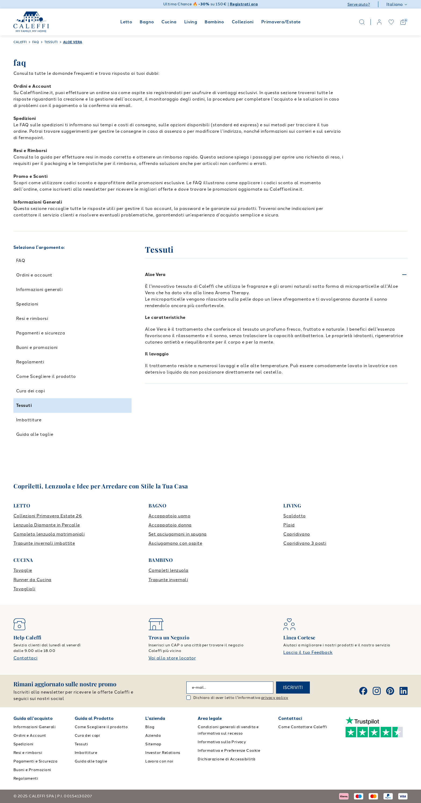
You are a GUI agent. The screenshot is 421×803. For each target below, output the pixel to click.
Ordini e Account (29, 735)
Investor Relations (162, 752)
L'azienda (155, 718)
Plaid (289, 525)
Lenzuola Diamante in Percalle (46, 525)
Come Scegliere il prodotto (46, 376)
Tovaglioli (24, 588)
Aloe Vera (155, 274)
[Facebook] (363, 691)
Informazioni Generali (34, 727)
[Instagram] (377, 691)
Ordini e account (34, 275)
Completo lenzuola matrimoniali (49, 534)
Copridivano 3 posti (304, 543)
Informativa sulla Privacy (222, 742)
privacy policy (274, 697)
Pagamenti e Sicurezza (35, 761)
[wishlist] (391, 22)
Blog (150, 727)
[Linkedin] (404, 691)
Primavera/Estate (281, 21)
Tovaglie (22, 570)
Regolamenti (30, 361)
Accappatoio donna (170, 525)
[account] (379, 22)
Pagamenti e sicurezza (40, 333)
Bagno (147, 21)
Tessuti (24, 405)
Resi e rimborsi (32, 318)
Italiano (397, 4)
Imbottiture (28, 419)
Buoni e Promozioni (32, 770)
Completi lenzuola (168, 570)
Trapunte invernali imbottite (44, 543)
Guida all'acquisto (33, 718)
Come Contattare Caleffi (302, 727)
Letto (126, 21)
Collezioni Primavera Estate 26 (47, 515)
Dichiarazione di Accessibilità (226, 759)
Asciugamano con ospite (175, 543)
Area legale (210, 718)
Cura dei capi (30, 390)
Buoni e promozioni (37, 347)
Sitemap (153, 744)
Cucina (168, 21)
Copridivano (296, 534)
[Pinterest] (390, 691)
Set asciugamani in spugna (177, 534)
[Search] (361, 22)
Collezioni (243, 21)
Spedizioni (27, 304)
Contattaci (25, 658)
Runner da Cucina (32, 579)
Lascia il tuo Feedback (308, 652)
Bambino (214, 21)
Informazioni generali (39, 289)
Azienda (153, 735)
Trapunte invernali (168, 579)
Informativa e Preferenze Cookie (229, 750)
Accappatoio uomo (169, 515)
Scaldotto (294, 515)
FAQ (20, 260)
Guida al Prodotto (94, 718)
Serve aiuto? (358, 4)
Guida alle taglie (34, 434)
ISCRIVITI (293, 687)
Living (190, 21)
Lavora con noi (159, 761)
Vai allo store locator (172, 658)
